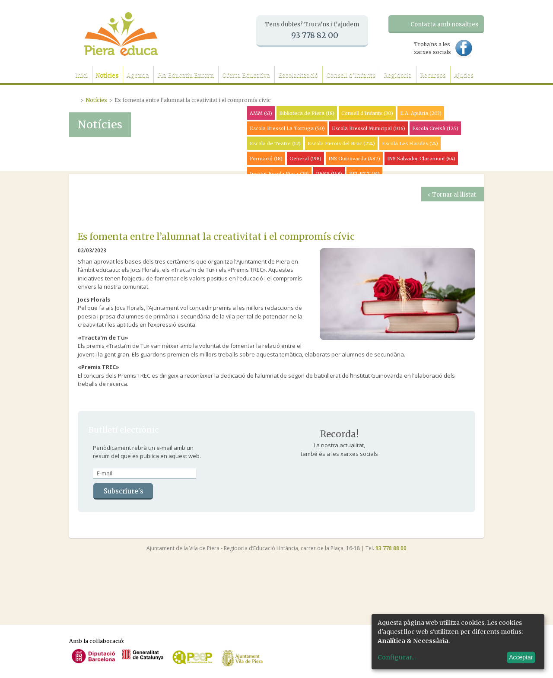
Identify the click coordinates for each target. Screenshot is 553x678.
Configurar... (397, 657)
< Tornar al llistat (451, 194)
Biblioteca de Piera (306, 113)
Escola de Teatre (275, 143)
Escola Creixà (435, 128)
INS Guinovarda (354, 159)
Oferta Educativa (246, 75)
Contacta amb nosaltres (444, 24)
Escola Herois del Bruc (341, 143)
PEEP (329, 174)
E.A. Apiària (421, 113)
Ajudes (464, 75)
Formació (266, 159)
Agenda (138, 75)
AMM (261, 113)
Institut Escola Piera (279, 174)
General (305, 159)
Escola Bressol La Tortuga (287, 128)
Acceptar (521, 657)
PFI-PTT (364, 174)
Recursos (433, 75)
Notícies (107, 75)
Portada (74, 98)
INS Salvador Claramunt (421, 159)
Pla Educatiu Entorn (185, 75)
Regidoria (398, 75)
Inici (81, 75)
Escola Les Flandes (410, 143)
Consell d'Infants (350, 75)
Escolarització (298, 75)
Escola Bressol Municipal (368, 128)
